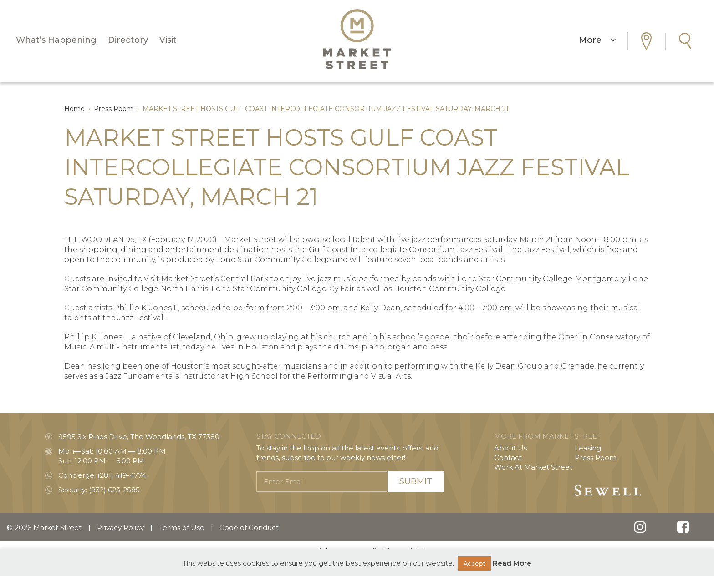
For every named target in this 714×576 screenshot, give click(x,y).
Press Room (596, 457)
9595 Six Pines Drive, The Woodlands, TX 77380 (138, 436)
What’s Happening (56, 40)
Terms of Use (181, 527)
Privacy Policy (120, 527)
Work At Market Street (533, 467)
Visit (168, 40)
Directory (128, 40)
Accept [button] (474, 563)
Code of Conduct (249, 527)
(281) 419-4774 (121, 475)
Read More (512, 563)
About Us (510, 448)
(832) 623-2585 (114, 489)
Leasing (588, 448)
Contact (508, 457)
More (597, 40)
